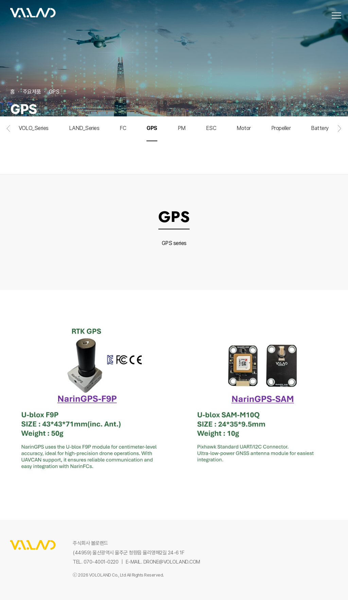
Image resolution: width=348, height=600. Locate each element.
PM (182, 148)
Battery (320, 148)
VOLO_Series (34, 148)
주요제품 (32, 91)
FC (123, 148)
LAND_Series (84, 148)
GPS (151, 148)
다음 (339, 148)
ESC (211, 148)
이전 (8, 148)
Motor (244, 148)
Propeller (281, 148)
